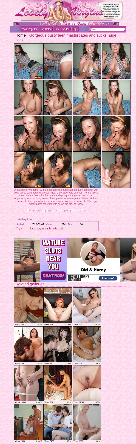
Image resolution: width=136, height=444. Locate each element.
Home (20, 35)
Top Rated (46, 28)
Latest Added (61, 28)
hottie (55, 228)
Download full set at (56, 210)
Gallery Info (25, 219)
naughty (46, 228)
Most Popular (29, 28)
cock (61, 228)
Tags (75, 28)
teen (32, 228)
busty (39, 228)
